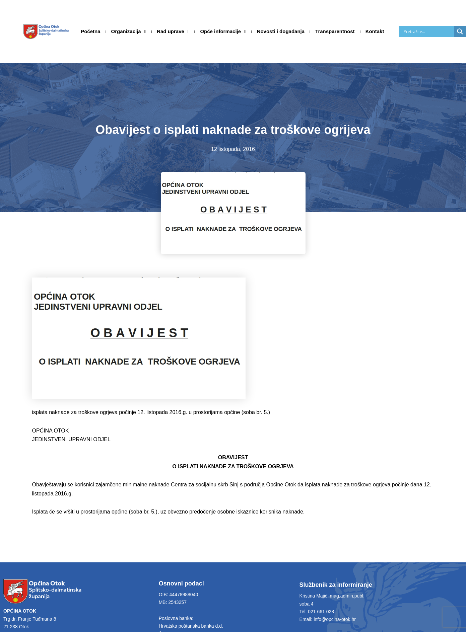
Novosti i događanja (281, 31)
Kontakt (374, 31)
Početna (90, 31)
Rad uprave (173, 31)
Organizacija (128, 31)
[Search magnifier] (460, 31)
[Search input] (428, 31)
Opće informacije (223, 31)
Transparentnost (335, 31)
